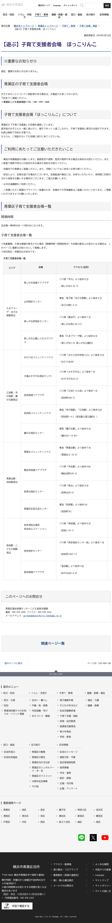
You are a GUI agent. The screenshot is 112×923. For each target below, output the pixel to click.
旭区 (24, 810)
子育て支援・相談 (88, 26)
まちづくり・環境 (41, 716)
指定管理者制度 (67, 762)
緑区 (80, 822)
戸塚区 (6, 822)
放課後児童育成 (67, 726)
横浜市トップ (44, 5)
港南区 (6, 816)
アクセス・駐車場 (62, 864)
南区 (98, 822)
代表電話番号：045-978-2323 (19, 898)
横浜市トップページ (24, 26)
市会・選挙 (65, 773)
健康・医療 (93, 705)
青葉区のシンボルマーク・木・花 (43, 769)
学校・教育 (65, 737)
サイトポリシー (103, 886)
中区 (24, 822)
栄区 (42, 816)
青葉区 (6, 810)
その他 (35, 786)
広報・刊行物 (66, 783)
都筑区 (81, 816)
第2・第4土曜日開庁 (63, 880)
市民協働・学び (40, 711)
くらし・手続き (39, 693)
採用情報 (64, 767)
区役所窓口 (9, 752)
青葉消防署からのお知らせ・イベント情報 (15, 712)
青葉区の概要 (38, 752)
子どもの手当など (69, 705)
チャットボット (70, 5)
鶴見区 (99, 816)
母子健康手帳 (66, 700)
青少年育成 (65, 731)
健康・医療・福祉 (96, 693)
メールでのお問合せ (63, 886)
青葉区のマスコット (42, 776)
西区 (42, 822)
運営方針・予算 (67, 757)
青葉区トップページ (48, 26)
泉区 (42, 810)
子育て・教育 (68, 26)
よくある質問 (102, 864)
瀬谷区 (62, 816)
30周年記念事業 (40, 781)
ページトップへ (56, 674)
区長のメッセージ (69, 752)
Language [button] (57, 5)
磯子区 (62, 810)
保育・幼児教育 (67, 721)
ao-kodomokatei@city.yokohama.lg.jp (42, 616)
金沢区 (99, 810)
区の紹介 (35, 745)
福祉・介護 (93, 700)
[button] (56, 643)
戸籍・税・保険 (40, 705)
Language (99, 875)
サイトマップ (102, 880)
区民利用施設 (10, 757)
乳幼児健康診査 (67, 711)
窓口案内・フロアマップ (65, 869)
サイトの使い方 (103, 891)
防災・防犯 (9, 693)
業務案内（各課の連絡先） (66, 875)
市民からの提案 (103, 869)
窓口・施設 (9, 745)
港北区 (25, 816)
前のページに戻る (13, 663)
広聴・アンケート (69, 788)
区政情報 (63, 745)
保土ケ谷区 (64, 822)
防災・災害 (9, 700)
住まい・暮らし (40, 700)
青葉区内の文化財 (41, 762)
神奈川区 (82, 810)
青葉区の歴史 (38, 757)
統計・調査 (65, 778)
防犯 (6, 705)
